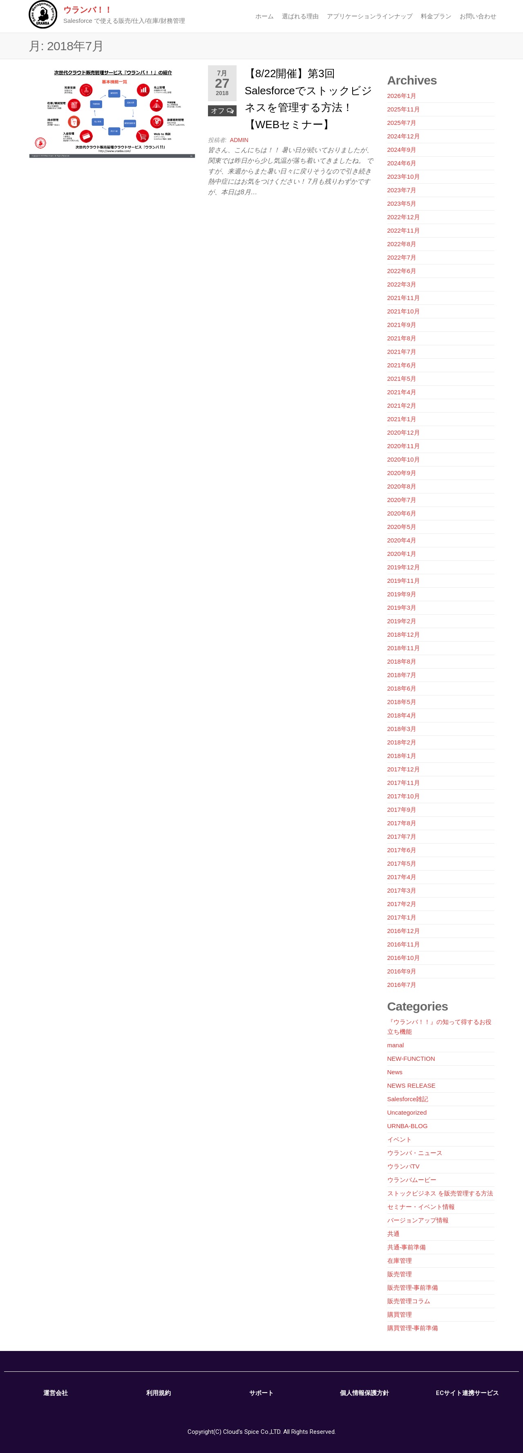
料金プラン (436, 16)
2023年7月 (402, 190)
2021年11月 (403, 297)
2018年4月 (402, 715)
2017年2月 (402, 903)
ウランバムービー (411, 1179)
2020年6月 (402, 513)
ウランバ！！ (87, 9)
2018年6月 (402, 688)
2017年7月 (402, 836)
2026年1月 (402, 95)
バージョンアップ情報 (418, 1220)
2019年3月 (402, 607)
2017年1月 (402, 917)
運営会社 (55, 1393)
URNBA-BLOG (407, 1125)
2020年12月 (403, 432)
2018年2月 (402, 742)
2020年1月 (402, 553)
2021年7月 (402, 351)
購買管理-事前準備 (412, 1327)
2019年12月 (403, 567)
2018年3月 (402, 728)
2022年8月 (402, 243)
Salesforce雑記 (408, 1098)
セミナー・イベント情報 (421, 1206)
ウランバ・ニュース (415, 1152)
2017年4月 (402, 876)
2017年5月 (402, 863)
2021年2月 (402, 405)
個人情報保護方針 (364, 1393)
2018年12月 (403, 634)
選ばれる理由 (300, 16)
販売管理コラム (408, 1300)
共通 (393, 1233)
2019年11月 (403, 580)
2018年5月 (402, 701)
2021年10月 (403, 311)
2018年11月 (403, 647)
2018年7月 (402, 674)
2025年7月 (402, 122)
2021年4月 (402, 392)
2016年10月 (403, 957)
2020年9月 (402, 472)
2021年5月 (402, 378)
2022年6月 (402, 270)
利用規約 (158, 1393)
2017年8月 (402, 823)
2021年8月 (402, 338)
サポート (261, 1393)
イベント (399, 1139)
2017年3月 (402, 890)
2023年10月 (403, 176)
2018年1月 (402, 755)
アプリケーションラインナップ (370, 16)
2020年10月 (403, 459)
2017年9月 (402, 809)
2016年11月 (403, 944)
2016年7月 (402, 984)
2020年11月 (403, 445)
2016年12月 (403, 930)
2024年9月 (402, 149)
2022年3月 (402, 284)
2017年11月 (403, 782)
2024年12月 (403, 136)
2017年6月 (402, 849)
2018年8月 (402, 661)
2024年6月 (402, 163)
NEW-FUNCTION (411, 1058)
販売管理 (399, 1274)
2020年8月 (402, 486)
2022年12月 (403, 216)
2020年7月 (402, 499)
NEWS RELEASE (411, 1085)
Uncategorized (407, 1112)
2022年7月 (402, 257)
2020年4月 (402, 540)
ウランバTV (403, 1166)
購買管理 (399, 1314)
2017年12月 (403, 769)
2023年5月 (402, 203)
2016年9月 (402, 971)
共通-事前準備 (406, 1247)
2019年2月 (402, 621)
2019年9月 (402, 594)
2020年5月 (402, 526)
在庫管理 (399, 1260)
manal (395, 1045)
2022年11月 (403, 230)
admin (239, 140)
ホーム (264, 16)
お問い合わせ (478, 16)
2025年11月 (403, 109)
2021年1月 (402, 418)
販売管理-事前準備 (412, 1287)
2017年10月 (403, 796)
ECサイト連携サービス (467, 1393)
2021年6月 (402, 365)
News (395, 1072)
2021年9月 (402, 324)
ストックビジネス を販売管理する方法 (440, 1193)
